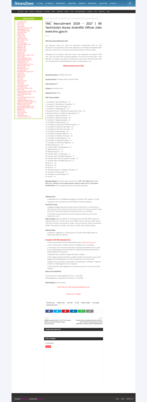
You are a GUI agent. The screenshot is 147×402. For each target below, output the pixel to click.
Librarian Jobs (21, 67)
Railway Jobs (21, 74)
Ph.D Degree (96, 302)
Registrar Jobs (21, 49)
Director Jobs (21, 52)
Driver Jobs (20, 25)
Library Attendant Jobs (24, 58)
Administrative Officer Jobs (25, 55)
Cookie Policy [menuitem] (72, 3)
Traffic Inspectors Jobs (24, 92)
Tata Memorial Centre (52, 305)
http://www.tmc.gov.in (89, 242)
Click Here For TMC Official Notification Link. (73, 287)
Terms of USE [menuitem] (103, 3)
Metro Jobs (20, 89)
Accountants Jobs (22, 40)
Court (95, 11)
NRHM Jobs (20, 109)
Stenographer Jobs (23, 29)
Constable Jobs (22, 22)
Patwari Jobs (21, 111)
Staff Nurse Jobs (22, 115)
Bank (26, 11)
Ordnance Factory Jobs (24, 117)
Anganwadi (60, 11)
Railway (32, 11)
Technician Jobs (22, 43)
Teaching (89, 11)
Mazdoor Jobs (21, 37)
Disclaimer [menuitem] (82, 3)
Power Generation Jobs (24, 94)
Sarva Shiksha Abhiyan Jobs (25, 106)
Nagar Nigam (39, 11)
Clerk (72, 11)
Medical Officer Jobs (23, 61)
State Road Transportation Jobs (26, 102)
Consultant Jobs (22, 62)
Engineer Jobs (21, 46)
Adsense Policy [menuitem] (60, 3)
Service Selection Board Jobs (26, 97)
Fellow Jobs (20, 53)
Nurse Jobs (20, 41)
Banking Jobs (21, 76)
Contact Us (129, 399)
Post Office (47, 11)
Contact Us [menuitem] (113, 3)
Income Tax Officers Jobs (24, 88)
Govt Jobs (69, 302)
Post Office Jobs (22, 112)
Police (53, 11)
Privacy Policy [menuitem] (92, 3)
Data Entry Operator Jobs (24, 28)
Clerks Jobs (20, 26)
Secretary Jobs (21, 70)
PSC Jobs (20, 79)
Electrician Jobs (22, 32)
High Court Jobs (22, 80)
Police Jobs (20, 23)
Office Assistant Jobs (23, 31)
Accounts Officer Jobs (23, 44)
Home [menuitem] (40, 3)
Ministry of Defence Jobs (24, 103)
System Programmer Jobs (25, 64)
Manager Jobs (21, 47)
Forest (108, 11)
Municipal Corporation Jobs (25, 108)
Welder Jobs (21, 34)
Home (20, 11)
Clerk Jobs (20, 83)
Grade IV (67, 11)
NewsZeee (40, 399)
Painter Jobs (21, 35)
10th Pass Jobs (53, 18)
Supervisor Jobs (22, 38)
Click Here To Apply (73, 294)
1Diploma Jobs (61, 302)
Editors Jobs (21, 56)
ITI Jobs (77, 302)
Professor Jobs (21, 50)
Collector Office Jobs (23, 105)
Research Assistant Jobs (24, 59)
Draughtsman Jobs (23, 68)
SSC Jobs (20, 77)
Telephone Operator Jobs (24, 100)
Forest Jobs (20, 114)
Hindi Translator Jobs (23, 65)
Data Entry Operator (80, 11)
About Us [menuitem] (49, 3)
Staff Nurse (102, 11)
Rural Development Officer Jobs (26, 91)
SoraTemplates (24, 399)
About (123, 399)
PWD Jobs (20, 95)
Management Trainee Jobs (25, 71)
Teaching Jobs (21, 99)
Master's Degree (86, 302)
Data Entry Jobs (22, 86)
